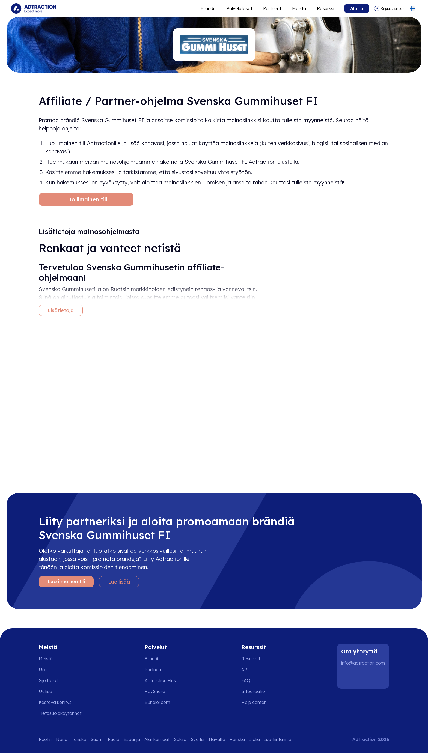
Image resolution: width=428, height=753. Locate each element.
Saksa (180, 739)
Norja (61, 739)
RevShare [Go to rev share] (155, 691)
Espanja (132, 739)
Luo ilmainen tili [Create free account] (86, 199)
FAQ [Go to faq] (245, 680)
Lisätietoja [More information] (61, 310)
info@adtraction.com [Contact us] (363, 663)
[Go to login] (389, 8)
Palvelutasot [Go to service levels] (239, 8)
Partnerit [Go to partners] (154, 669)
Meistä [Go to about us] (46, 658)
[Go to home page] (33, 8)
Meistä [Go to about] (299, 8)
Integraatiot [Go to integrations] (254, 691)
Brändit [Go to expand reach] (208, 8)
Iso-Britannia (277, 739)
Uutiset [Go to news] (46, 691)
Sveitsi (197, 739)
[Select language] (412, 8)
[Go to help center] (257, 702)
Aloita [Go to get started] (356, 8)
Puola (113, 739)
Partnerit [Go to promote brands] (272, 8)
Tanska (79, 739)
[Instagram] (365, 677)
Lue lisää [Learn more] (119, 582)
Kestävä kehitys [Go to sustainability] (55, 702)
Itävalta (217, 739)
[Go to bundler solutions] (161, 702)
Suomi (97, 739)
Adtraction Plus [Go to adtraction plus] (160, 680)
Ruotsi (45, 739)
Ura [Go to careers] (43, 669)
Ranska (237, 739)
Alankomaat (157, 739)
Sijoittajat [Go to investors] (48, 680)
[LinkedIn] (347, 677)
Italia (254, 739)
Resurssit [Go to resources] (326, 8)
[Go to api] (257, 669)
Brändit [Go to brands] (152, 658)
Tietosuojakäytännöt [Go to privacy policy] (60, 713)
